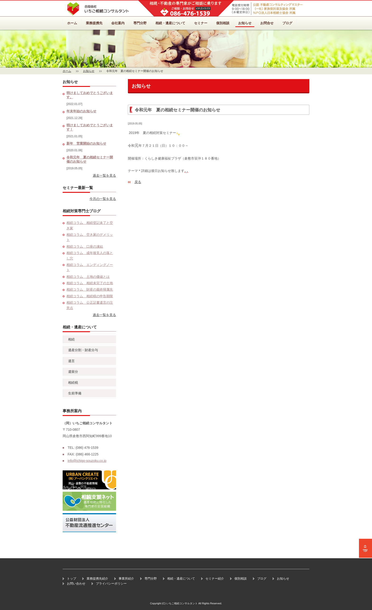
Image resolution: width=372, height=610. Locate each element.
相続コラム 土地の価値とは (88, 277)
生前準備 (74, 393)
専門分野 (140, 23)
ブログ (287, 23)
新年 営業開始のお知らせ (86, 143)
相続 (71, 339)
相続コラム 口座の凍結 (84, 246)
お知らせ (244, 23)
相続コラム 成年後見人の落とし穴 (89, 255)
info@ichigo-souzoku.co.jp (87, 461)
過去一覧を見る (104, 175)
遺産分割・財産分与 (83, 350)
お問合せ (267, 23)
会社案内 (118, 23)
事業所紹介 (126, 578)
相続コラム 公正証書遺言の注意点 (89, 305)
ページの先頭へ (365, 548)
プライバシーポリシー (111, 583)
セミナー (200, 23)
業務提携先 (94, 23)
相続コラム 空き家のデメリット (89, 237)
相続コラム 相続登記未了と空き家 (89, 225)
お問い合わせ (76, 583)
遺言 (71, 361)
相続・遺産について (170, 23)
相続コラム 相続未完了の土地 (89, 283)
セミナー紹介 (214, 578)
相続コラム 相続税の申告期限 (89, 296)
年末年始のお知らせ (81, 111)
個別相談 (222, 23)
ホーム (72, 23)
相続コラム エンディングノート (89, 267)
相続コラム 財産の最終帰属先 (89, 289)
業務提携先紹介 (97, 578)
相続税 (73, 382)
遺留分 (73, 372)
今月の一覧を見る (102, 199)
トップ (71, 578)
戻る (138, 182)
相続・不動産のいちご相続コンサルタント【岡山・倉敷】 (98, 8)
